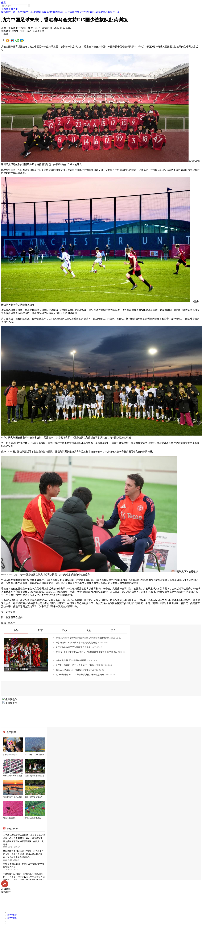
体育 (3, 2)
